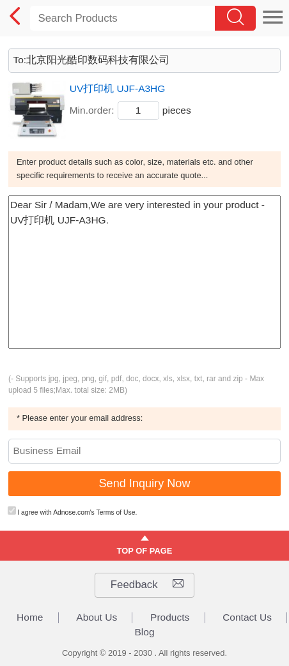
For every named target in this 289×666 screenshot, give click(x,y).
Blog (144, 632)
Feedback (147, 584)
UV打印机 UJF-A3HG (118, 88)
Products (169, 617)
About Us (96, 617)
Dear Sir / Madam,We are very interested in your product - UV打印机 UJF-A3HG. (144, 272)
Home (30, 617)
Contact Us (247, 617)
